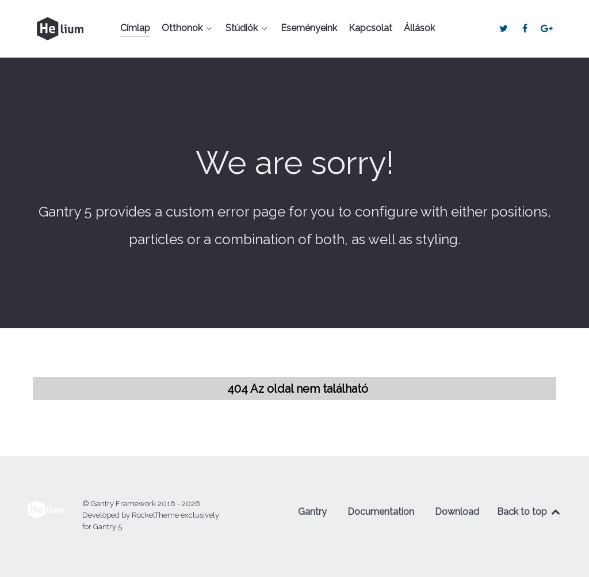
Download (457, 511)
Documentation (380, 511)
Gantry (312, 511)
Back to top (529, 511)
